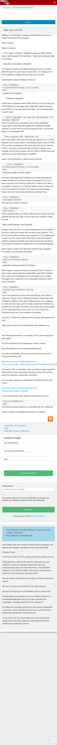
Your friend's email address (14, 451)
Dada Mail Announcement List (23, 7)
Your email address (11, 443)
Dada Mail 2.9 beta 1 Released (16, 431)
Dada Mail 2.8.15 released (15, 426)
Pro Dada (6, 7)
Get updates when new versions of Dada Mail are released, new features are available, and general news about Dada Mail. (25, 499)
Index (6, 428)
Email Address (7, 486)
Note (5, 459)
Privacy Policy (38, 516)
